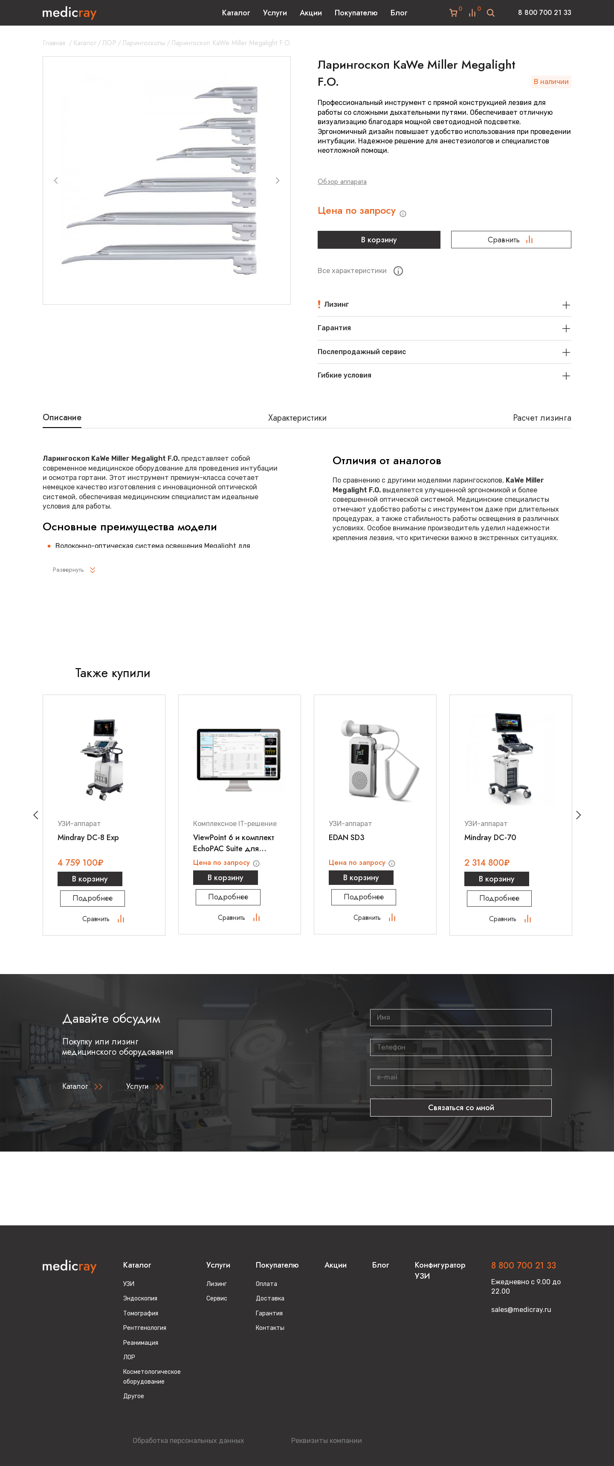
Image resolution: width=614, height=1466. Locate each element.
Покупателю (356, 12)
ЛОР (109, 43)
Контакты (270, 1328)
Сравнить (511, 243)
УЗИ (128, 1284)
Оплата (266, 1284)
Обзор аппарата (342, 181)
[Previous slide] (56, 180)
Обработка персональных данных (188, 1441)
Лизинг (216, 1284)
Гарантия (269, 1313)
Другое (133, 1396)
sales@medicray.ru (521, 1310)
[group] (166, 180)
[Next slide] (277, 180)
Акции (311, 12)
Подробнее (104, 904)
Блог (399, 12)
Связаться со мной (461, 1113)
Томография (140, 1313)
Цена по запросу (369, 212)
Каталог (236, 12)
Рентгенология (144, 1328)
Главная (54, 43)
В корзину (378, 243)
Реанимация (140, 1343)
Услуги (275, 12)
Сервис (216, 1298)
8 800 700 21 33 (544, 12)
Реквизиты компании (326, 1441)
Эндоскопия (140, 1298)
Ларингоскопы (143, 43)
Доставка (270, 1298)
